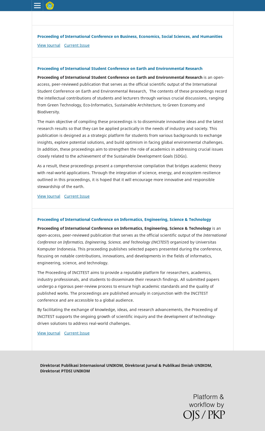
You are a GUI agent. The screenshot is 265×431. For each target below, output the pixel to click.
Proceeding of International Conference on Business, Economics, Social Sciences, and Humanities (129, 36)
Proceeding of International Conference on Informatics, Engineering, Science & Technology (124, 219)
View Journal (48, 45)
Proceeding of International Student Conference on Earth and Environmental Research (119, 68)
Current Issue (77, 45)
